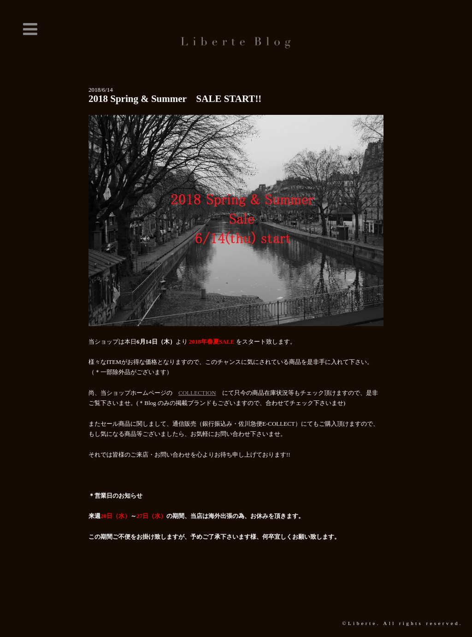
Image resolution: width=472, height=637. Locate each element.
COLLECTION (197, 392)
